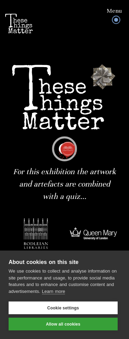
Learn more (53, 291)
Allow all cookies (63, 324)
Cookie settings (63, 308)
